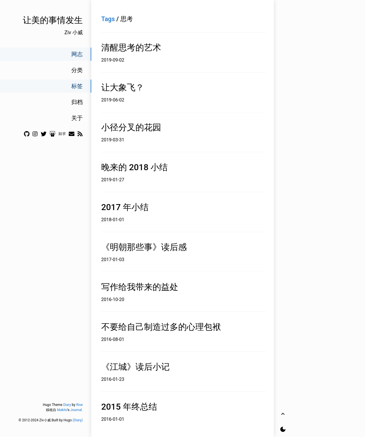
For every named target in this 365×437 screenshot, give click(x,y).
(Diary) (78, 420)
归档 (77, 102)
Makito (62, 410)
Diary (67, 405)
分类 (77, 70)
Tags (108, 19)
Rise (79, 405)
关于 (77, 118)
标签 (77, 86)
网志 (77, 54)
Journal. (76, 410)
